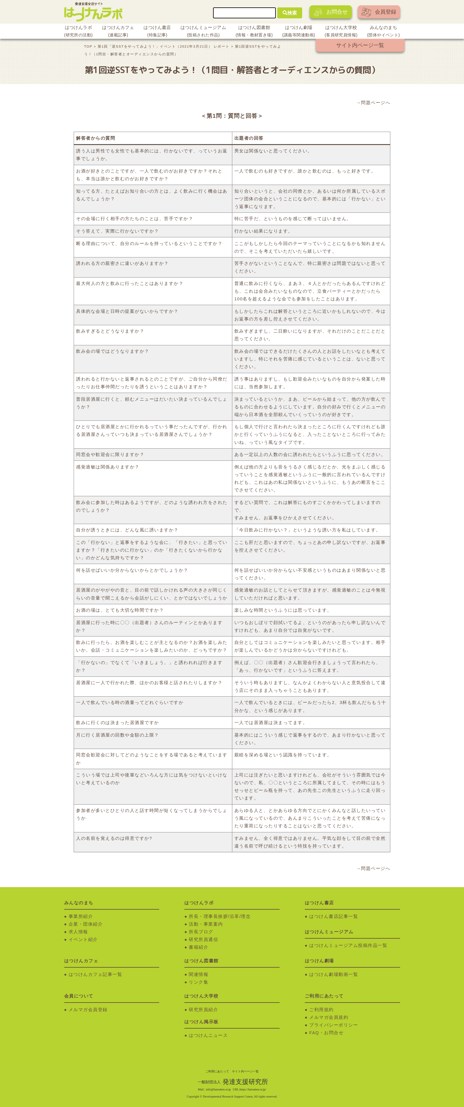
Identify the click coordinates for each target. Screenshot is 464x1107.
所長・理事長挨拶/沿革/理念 (220, 916)
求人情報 (78, 931)
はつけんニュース (208, 1035)
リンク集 (198, 982)
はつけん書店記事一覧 (333, 916)
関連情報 (198, 974)
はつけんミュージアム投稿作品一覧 (348, 945)
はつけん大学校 (341, 32)
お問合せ (331, 12)
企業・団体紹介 (86, 924)
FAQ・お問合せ (326, 1032)
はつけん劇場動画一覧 (333, 974)
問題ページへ (375, 102)
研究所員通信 (203, 939)
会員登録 (378, 12)
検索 (290, 12)
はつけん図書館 (254, 32)
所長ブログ (201, 931)
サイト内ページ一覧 (360, 45)
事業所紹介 (81, 916)
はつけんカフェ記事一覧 (96, 974)
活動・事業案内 (206, 924)
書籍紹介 (198, 947)
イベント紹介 (83, 939)
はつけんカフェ (118, 32)
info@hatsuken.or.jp (218, 1089)
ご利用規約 (321, 1009)
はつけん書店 (157, 32)
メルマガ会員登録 (88, 1009)
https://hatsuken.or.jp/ (253, 1089)
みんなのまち (383, 32)
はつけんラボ (78, 32)
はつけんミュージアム (203, 32)
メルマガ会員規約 (328, 1017)
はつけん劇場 (298, 32)
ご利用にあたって (217, 1071)
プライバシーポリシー (333, 1025)
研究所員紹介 (203, 1009)
